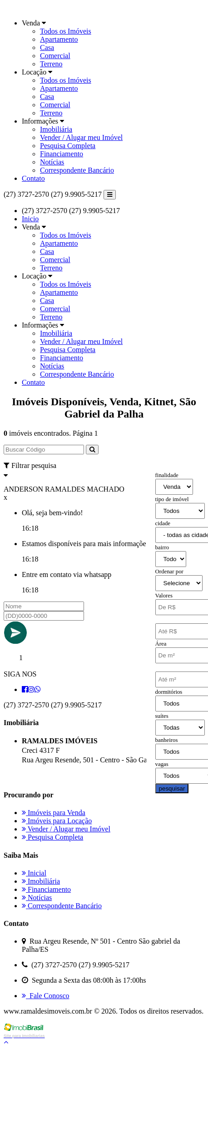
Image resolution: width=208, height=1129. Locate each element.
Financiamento (61, 154)
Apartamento (59, 39)
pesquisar (172, 788)
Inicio (30, 219)
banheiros (166, 740)
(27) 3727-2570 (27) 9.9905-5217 (53, 194)
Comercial (55, 56)
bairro (162, 547)
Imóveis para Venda (53, 812)
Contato (33, 178)
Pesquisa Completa (67, 145)
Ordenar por (169, 571)
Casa (47, 47)
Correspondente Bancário (77, 170)
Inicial (34, 873)
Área (161, 644)
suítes (161, 716)
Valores (164, 595)
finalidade (166, 475)
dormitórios (169, 692)
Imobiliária (56, 129)
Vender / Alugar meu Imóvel (81, 137)
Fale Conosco (45, 996)
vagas (161, 764)
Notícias (52, 162)
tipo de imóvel (172, 499)
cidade (162, 523)
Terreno (51, 64)
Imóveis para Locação (57, 821)
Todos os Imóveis (65, 31)
